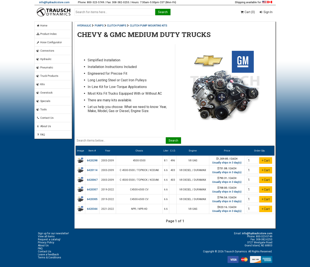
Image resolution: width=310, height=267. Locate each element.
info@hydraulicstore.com (54, 2)
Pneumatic (44, 67)
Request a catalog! (49, 239)
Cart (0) (247, 12)
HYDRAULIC (84, 25)
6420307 (92, 189)
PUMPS (99, 25)
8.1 (166, 160)
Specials (43, 101)
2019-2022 (107, 189)
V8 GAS (192, 160)
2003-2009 (107, 160)
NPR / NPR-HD (139, 208)
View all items (46, 236)
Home (41, 25)
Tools (41, 109)
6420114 (92, 170)
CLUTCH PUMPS (116, 25)
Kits (40, 84)
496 (172, 160)
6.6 (166, 170)
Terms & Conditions (49, 257)
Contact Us (45, 117)
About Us (43, 126)
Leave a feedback (48, 254)
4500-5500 (139, 160)
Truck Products (47, 75)
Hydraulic (43, 59)
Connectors (45, 50)
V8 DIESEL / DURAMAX (192, 170)
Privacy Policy (46, 242)
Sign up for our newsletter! (53, 233)
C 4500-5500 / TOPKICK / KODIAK (139, 170)
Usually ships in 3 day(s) (227, 162)
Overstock (44, 92)
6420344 (92, 208)
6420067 (92, 179)
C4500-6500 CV (139, 189)
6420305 (92, 199)
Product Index (46, 33)
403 (172, 170)
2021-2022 (107, 208)
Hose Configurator (49, 42)
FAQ (40, 134)
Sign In (268, 12)
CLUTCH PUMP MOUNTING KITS (148, 25)
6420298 (92, 160)
